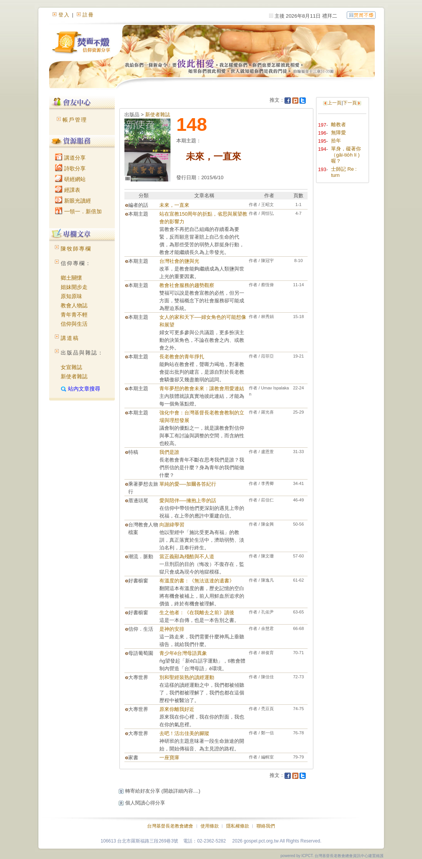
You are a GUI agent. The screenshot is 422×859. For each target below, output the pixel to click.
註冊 (88, 15)
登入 (64, 15)
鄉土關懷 (71, 278)
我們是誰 (169, 452)
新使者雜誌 (74, 376)
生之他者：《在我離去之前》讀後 (196, 612)
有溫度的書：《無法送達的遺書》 (196, 581)
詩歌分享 (70, 168)
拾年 (336, 140)
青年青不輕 (74, 315)
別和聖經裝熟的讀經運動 (186, 677)
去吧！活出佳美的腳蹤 (184, 733)
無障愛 (338, 132)
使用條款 (209, 826)
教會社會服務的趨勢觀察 (186, 285)
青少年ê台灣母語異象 (183, 653)
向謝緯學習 (171, 525)
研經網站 (70, 179)
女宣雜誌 (71, 367)
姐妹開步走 (74, 287)
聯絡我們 (266, 826)
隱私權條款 (237, 826)
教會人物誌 (74, 305)
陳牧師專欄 (76, 249)
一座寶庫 (169, 757)
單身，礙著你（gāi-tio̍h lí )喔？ (346, 155)
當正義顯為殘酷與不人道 (186, 556)
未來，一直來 (174, 205)
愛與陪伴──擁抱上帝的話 (187, 500)
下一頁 (350, 103)
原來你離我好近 (176, 709)
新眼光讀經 (73, 201)
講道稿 (70, 338)
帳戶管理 (75, 120)
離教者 (338, 124)
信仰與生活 (74, 324)
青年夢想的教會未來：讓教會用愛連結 (201, 388)
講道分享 (70, 158)
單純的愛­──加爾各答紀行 (187, 484)
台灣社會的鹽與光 (179, 261)
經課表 (67, 190)
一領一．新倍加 (78, 211)
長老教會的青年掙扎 (181, 356)
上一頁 (334, 103)
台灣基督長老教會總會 (170, 826)
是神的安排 (171, 629)
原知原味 (71, 296)
